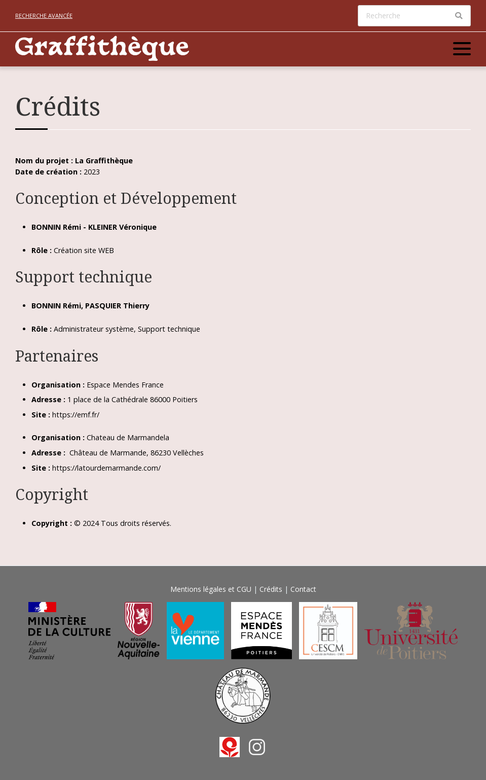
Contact (303, 589)
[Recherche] (414, 15)
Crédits (270, 589)
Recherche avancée (43, 15)
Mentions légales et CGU (210, 589)
